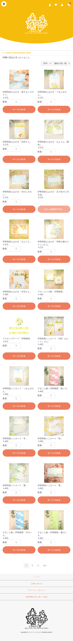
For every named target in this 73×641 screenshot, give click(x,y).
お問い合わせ (36, 584)
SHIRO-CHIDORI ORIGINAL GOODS (19, 53)
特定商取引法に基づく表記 (37, 597)
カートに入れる (19, 109)
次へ (45, 565)
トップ (36, 577)
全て (2, 53)
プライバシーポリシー (36, 590)
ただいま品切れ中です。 (54, 209)
